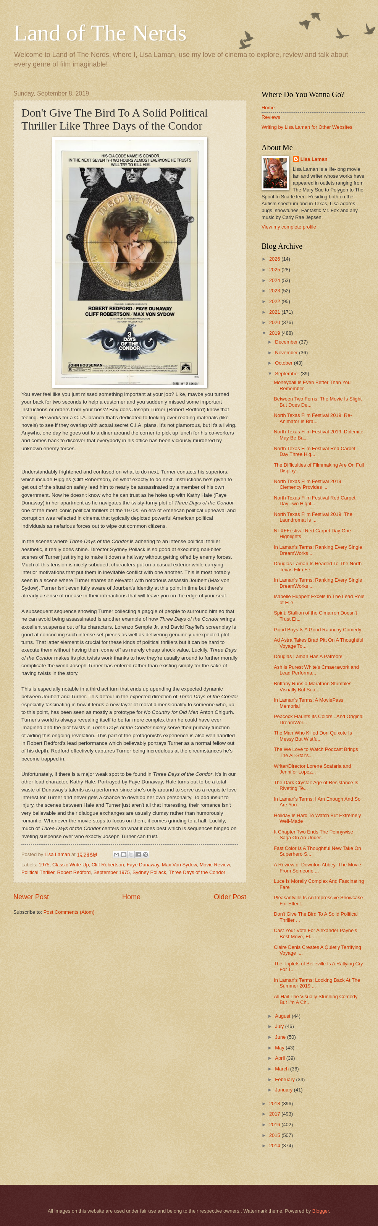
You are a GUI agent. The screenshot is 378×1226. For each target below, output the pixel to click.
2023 (275, 291)
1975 (44, 865)
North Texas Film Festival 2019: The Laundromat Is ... (313, 517)
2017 (275, 1114)
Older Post (230, 897)
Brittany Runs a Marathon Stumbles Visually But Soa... (312, 686)
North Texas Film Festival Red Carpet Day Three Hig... (314, 451)
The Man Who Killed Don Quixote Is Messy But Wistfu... (313, 735)
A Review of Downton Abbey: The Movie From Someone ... (317, 867)
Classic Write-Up (70, 865)
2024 (275, 280)
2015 (275, 1135)
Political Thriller (37, 872)
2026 (275, 259)
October (284, 363)
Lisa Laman (314, 159)
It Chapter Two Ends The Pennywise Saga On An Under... (313, 834)
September (287, 373)
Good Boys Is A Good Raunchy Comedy (317, 629)
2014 (275, 1145)
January (284, 1090)
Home (131, 897)
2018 (275, 1103)
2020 (275, 322)
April (280, 1058)
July (280, 1026)
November (287, 352)
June (281, 1037)
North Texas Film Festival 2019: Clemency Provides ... (308, 484)
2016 (275, 1124)
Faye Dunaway (143, 865)
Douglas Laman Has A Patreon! (308, 656)
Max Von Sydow (179, 865)
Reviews (271, 117)
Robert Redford (74, 872)
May (280, 1048)
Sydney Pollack (149, 872)
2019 (275, 333)
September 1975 (112, 872)
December (287, 342)
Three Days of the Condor (197, 872)
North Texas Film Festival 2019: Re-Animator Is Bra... (313, 418)
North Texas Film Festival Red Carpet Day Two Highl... (314, 500)
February (285, 1079)
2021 (275, 312)
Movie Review (215, 865)
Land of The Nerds (100, 32)
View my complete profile (289, 227)
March (282, 1069)
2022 (275, 301)
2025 (275, 269)
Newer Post (31, 897)
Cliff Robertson (108, 865)
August (283, 1016)
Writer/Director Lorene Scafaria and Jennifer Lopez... (312, 769)
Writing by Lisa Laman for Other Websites (307, 127)
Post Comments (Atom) (69, 912)
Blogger (320, 1211)
